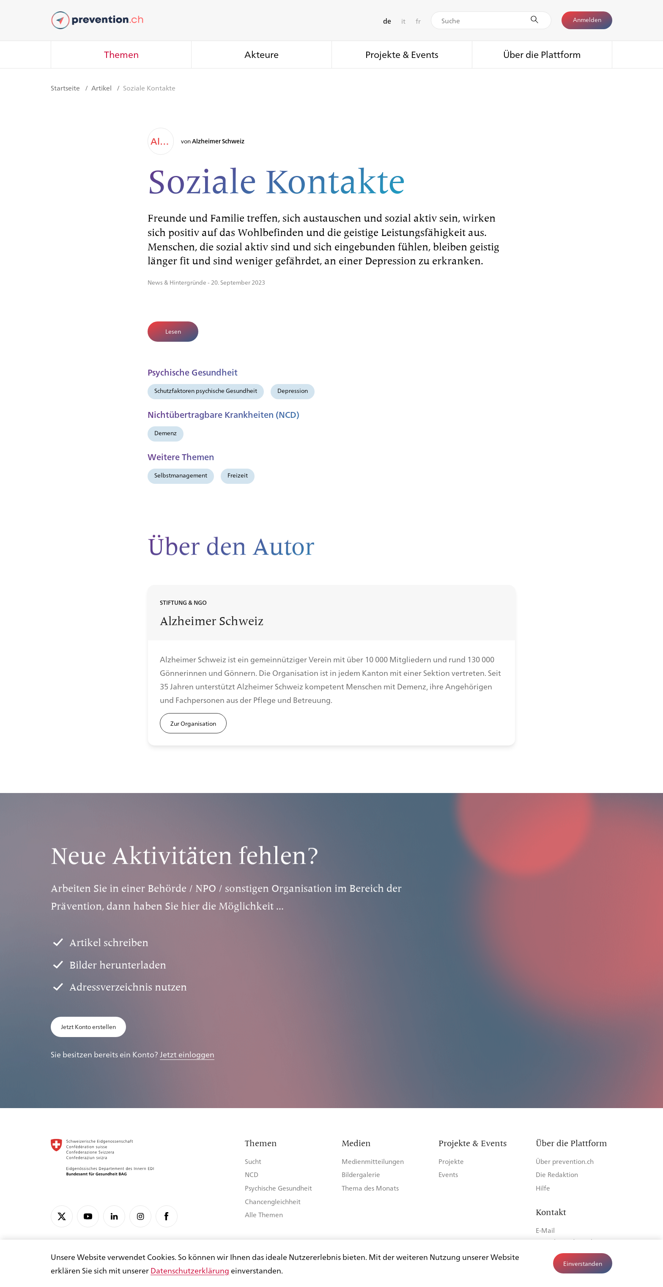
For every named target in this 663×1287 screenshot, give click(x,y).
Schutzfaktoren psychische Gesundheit (205, 390)
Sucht (253, 1161)
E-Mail (545, 1230)
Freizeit (237, 475)
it (403, 20)
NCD (251, 1174)
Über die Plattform (542, 54)
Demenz (165, 432)
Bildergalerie (361, 1174)
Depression (292, 390)
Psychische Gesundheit (278, 1187)
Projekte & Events (401, 54)
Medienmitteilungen (373, 1161)
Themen (121, 54)
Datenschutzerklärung (190, 1270)
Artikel (102, 87)
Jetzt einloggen (187, 1054)
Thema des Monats (370, 1187)
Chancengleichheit (273, 1201)
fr (418, 20)
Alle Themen (264, 1214)
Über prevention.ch (565, 1161)
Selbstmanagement (180, 475)
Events (448, 1174)
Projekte (451, 1161)
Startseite (66, 87)
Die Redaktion (557, 1174)
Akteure (261, 54)
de (387, 20)
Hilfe (543, 1187)
